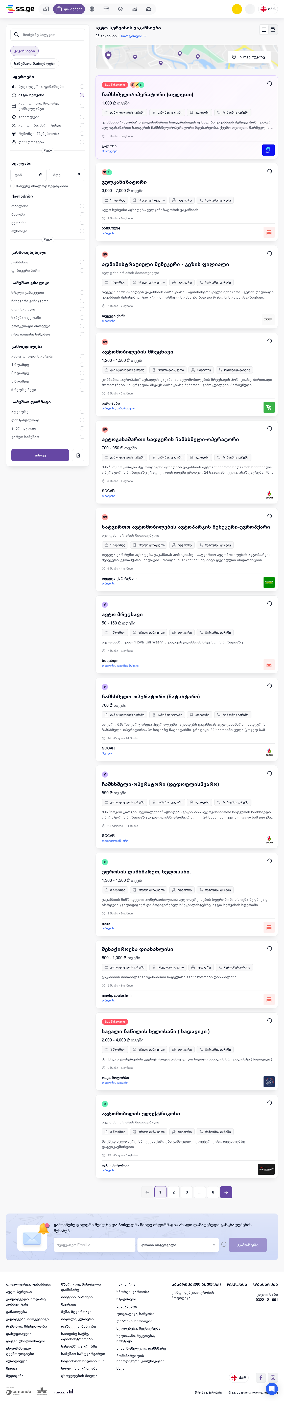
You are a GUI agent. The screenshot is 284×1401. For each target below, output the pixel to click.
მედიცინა (14, 1375)
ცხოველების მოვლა (79, 1375)
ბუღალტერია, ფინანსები (28, 1284)
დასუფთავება (19, 1333)
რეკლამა (237, 1284)
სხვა (120, 1368)
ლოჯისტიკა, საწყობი (135, 1313)
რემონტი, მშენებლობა (26, 1326)
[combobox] (134, 35)
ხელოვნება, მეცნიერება (138, 1328)
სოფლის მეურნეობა (79, 1368)
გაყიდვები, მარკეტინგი (27, 1319)
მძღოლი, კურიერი (77, 1319)
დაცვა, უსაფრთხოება (25, 1341)
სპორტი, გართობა (132, 1291)
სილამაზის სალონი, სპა (83, 1361)
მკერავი (68, 1304)
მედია (11, 1368)
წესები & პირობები (208, 1392)
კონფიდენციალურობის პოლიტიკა (193, 1295)
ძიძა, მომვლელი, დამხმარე (141, 1348)
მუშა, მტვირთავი (76, 1311)
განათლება (16, 1311)
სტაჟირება (126, 1299)
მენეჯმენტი (126, 1306)
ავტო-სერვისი (19, 1291)
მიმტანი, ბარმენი (77, 1297)
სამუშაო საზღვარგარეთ (83, 1353)
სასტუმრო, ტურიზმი (79, 1346)
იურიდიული (17, 1361)
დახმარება (265, 1284)
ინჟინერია (125, 1284)
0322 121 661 (267, 1300)
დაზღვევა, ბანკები (78, 1326)
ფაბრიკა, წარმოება (134, 1321)
